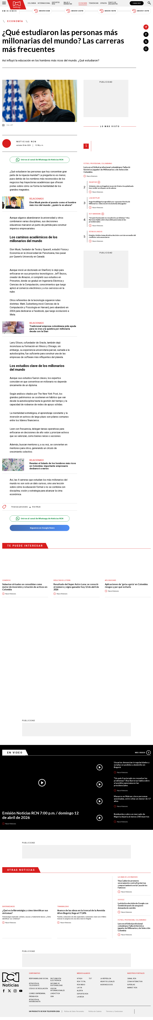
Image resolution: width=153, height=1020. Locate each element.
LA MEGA (80, 898)
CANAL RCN (137, 3)
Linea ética (55, 895)
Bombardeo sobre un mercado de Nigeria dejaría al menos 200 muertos (131, 716)
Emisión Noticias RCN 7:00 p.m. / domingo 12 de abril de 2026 (40, 716)
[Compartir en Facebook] (146, 34)
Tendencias (93, 3)
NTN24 (79, 880)
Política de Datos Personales (74, 913)
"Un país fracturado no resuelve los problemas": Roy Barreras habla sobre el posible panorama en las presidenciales (109, 220)
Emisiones (9, 11)
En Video (15, 654)
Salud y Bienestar (68, 3)
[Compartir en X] (146, 41)
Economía (83, 3)
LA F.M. (79, 889)
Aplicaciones (110, 580)
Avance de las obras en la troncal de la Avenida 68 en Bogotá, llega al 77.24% (81, 813)
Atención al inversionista (34, 902)
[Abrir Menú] (4, 3)
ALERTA (80, 892)
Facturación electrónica (55, 881)
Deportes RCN (55, 3)
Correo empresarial (37, 895)
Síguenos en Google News (39, 528)
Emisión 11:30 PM (140, 11)
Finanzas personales (19, 507)
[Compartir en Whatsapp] (146, 48)
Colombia (32, 3)
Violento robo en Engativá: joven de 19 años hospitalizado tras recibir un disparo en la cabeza (111, 187)
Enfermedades (8, 808)
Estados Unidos (95, 232)
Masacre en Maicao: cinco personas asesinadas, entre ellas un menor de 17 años (132, 700)
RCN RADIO (81, 886)
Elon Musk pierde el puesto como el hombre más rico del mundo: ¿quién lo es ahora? (52, 203)
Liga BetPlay (94, 198)
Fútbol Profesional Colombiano (98, 163)
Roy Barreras (95, 214)
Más (143, 654)
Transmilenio (63, 808)
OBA (52, 898)
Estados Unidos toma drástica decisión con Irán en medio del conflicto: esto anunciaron (112, 236)
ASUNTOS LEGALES (107, 883)
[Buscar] (149, 3)
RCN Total (81, 883)
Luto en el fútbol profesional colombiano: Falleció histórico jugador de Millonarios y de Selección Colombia (107, 169)
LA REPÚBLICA (105, 880)
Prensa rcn (33, 898)
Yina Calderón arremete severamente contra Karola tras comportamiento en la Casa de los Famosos (132, 785)
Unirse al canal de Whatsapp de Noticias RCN (39, 160)
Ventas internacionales (57, 891)
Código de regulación (38, 890)
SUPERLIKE (131, 886)
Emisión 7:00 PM (108, 11)
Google (121, 801)
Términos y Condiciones (114, 913)
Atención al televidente (34, 886)
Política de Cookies (95, 913)
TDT (90, 880)
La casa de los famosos (127, 779)
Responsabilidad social (38, 880)
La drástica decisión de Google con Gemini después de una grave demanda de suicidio (133, 807)
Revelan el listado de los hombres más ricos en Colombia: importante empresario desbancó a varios (52, 466)
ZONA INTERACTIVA (134, 883)
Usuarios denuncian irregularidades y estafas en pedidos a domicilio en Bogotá (131, 666)
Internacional (44, 3)
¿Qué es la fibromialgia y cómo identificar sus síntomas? (25, 813)
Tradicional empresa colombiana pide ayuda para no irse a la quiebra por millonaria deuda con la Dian (52, 329)
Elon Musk (36, 507)
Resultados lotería (61, 580)
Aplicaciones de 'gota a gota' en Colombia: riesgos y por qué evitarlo (126, 585)
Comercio (6, 580)
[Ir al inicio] (17, 4)
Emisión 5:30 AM (42, 11)
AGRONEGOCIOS (106, 886)
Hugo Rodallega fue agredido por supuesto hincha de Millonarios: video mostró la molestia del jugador (109, 203)
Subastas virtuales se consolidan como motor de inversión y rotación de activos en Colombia (24, 587)
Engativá (93, 182)
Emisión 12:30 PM (74, 11)
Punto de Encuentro (113, 3)
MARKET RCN (132, 889)
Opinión (103, 3)
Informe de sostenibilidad (56, 886)
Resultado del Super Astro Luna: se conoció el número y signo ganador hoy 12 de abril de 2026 (76, 587)
